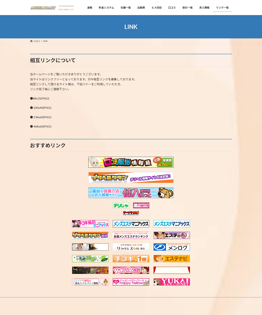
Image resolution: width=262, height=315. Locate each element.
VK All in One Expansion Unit (154, 308)
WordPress (111, 308)
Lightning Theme (130, 308)
